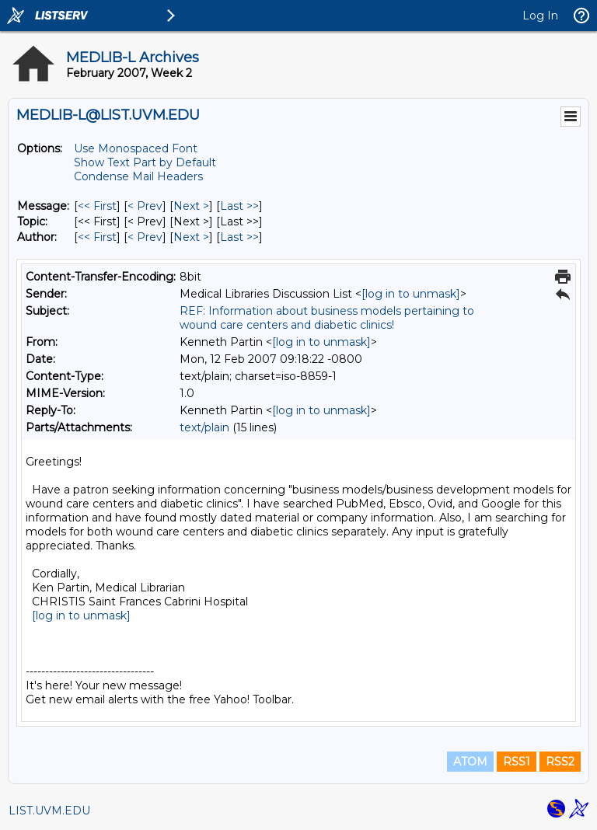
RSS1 (516, 762)
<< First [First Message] (97, 206)
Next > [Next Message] (191, 206)
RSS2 (560, 762)
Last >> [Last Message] (239, 206)
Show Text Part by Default (145, 162)
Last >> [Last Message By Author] (239, 237)
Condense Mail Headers (138, 176)
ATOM (470, 762)
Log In (540, 16)
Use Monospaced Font (135, 148)
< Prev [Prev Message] (144, 206)
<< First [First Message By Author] (97, 237)
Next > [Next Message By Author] (191, 237)
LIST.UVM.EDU (49, 811)
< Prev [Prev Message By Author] (144, 237)
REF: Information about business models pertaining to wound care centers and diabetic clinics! (327, 318)
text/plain (204, 427)
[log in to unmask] (410, 294)
